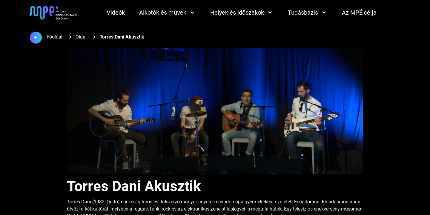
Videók (116, 12)
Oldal (81, 37)
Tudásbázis (308, 12)
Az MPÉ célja (359, 12)
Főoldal (54, 37)
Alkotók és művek (167, 12)
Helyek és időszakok (242, 12)
